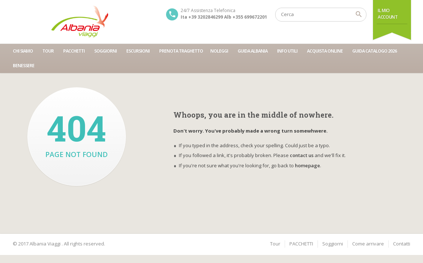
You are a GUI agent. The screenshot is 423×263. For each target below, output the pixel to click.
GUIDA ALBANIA (253, 51)
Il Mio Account (387, 13)
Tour (275, 243)
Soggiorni (332, 243)
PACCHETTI (74, 51)
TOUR (48, 51)
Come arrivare (368, 243)
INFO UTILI (287, 51)
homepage (307, 165)
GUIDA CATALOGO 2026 (374, 51)
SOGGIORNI (105, 51)
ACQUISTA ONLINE (325, 51)
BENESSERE (23, 65)
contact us (302, 155)
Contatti (401, 243)
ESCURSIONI (138, 51)
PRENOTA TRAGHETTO (181, 51)
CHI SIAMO (23, 51)
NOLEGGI (219, 51)
